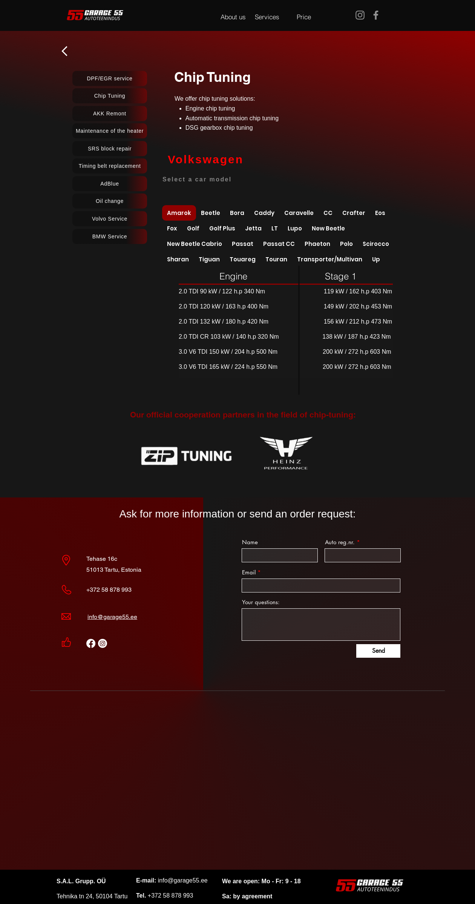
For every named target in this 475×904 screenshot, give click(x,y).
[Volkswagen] (206, 159)
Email (249, 572)
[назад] (65, 50)
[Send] (378, 651)
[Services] (267, 16)
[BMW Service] (109, 236)
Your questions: (261, 602)
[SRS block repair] (109, 148)
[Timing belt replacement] (109, 165)
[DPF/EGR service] (109, 78)
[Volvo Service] (109, 218)
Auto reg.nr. (340, 542)
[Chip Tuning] (109, 95)
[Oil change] (109, 201)
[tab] (179, 213)
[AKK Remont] (109, 113)
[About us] (233, 16)
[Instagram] (360, 15)
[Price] (303, 16)
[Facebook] (376, 15)
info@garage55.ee (112, 616)
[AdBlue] (109, 183)
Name (250, 542)
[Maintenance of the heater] (109, 130)
